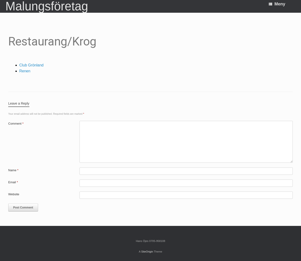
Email (13, 182)
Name (13, 170)
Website (13, 194)
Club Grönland (31, 65)
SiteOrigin (147, 251)
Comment (16, 123)
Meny (277, 4)
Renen (24, 71)
